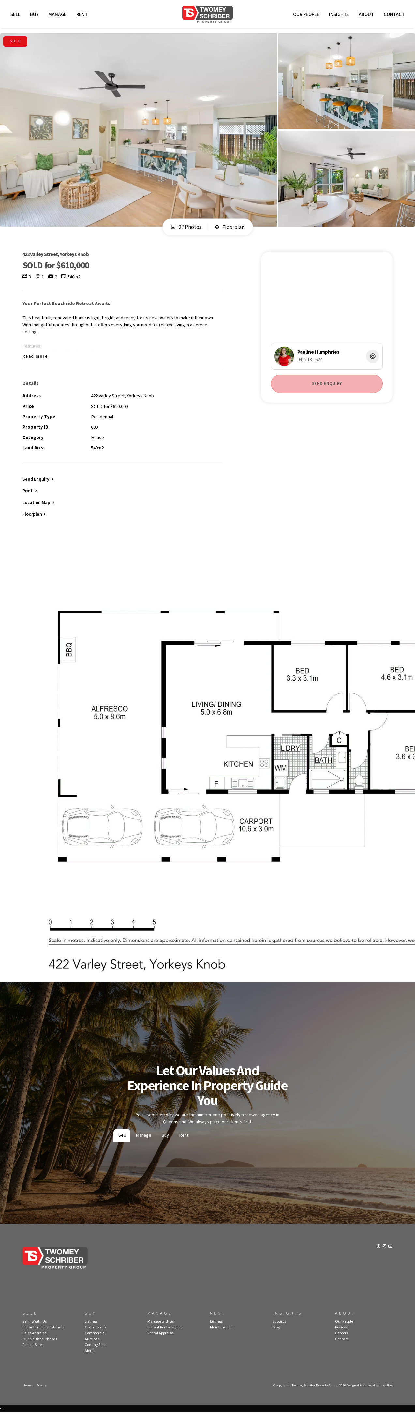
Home (28, 1395)
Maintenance (221, 1337)
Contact (393, 15)
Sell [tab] (122, 1145)
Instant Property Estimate (43, 1337)
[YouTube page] (390, 1257)
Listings (91, 1331)
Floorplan (229, 229)
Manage (58, 15)
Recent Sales (32, 1354)
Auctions (92, 1349)
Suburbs (279, 1331)
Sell (16, 15)
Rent (83, 15)
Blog (276, 1337)
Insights (338, 15)
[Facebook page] (378, 1257)
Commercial (95, 1343)
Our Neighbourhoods (39, 1349)
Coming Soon (96, 1354)
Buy (35, 15)
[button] (30, 499)
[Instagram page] (384, 1257)
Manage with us (160, 1331)
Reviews (341, 1337)
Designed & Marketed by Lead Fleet (367, 1395)
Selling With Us (34, 1331)
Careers (341, 1343)
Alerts (89, 1360)
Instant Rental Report (164, 1337)
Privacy (42, 1395)
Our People (305, 15)
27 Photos (185, 229)
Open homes (95, 1337)
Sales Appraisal (35, 1343)
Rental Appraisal (160, 1343)
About (365, 15)
